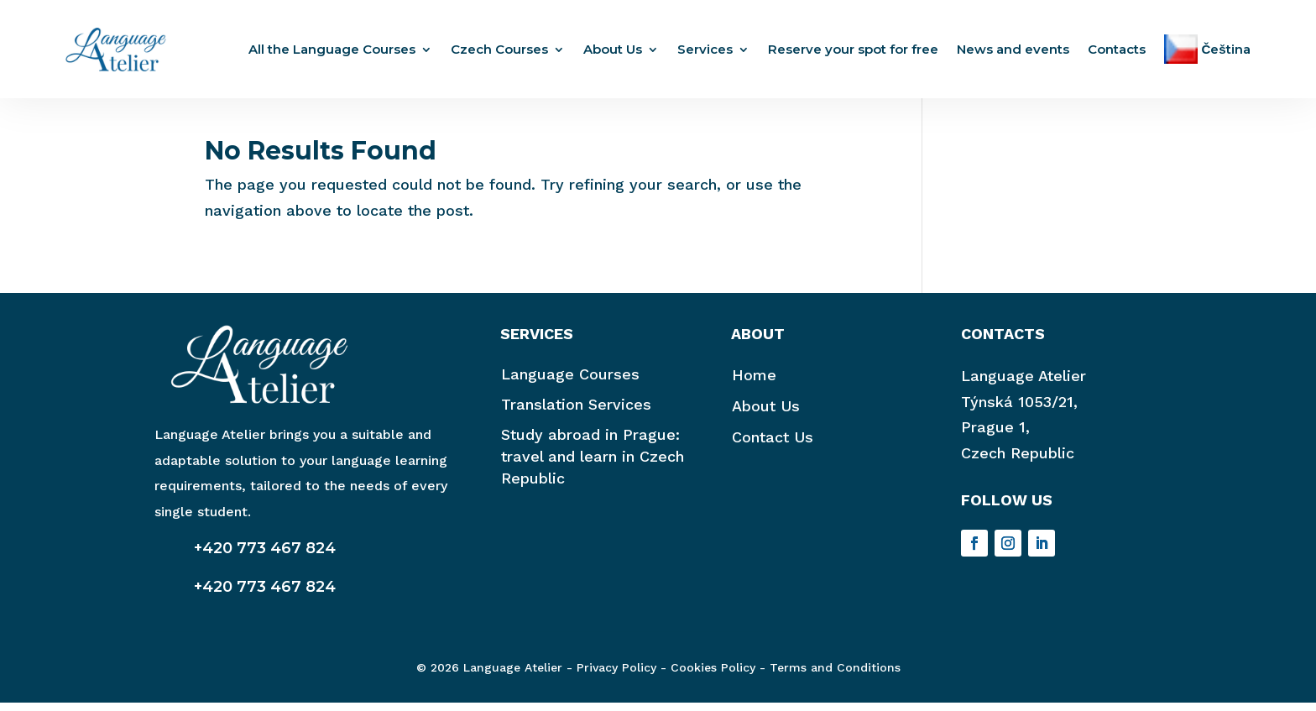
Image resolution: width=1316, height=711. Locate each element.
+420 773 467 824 (265, 556)
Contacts (1117, 49)
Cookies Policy (713, 675)
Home (754, 383)
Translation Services (576, 412)
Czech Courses (499, 49)
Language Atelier (1023, 384)
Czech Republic (1017, 461)
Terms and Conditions (835, 675)
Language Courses (570, 382)
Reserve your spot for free (853, 49)
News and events (1013, 49)
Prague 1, (995, 435)
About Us (612, 49)
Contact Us (772, 445)
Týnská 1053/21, (1019, 410)
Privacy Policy (616, 675)
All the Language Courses (331, 49)
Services (705, 49)
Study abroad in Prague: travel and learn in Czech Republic (592, 464)
